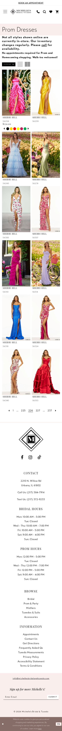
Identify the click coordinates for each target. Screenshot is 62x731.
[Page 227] (38, 410)
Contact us (31, 638)
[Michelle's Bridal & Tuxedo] (20, 12)
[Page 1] (13, 410)
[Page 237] (50, 410)
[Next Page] (55, 410)
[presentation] (16, 93)
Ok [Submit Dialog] (58, 724)
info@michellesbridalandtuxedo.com (31, 678)
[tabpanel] (8, 128)
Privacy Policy (31, 656)
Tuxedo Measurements (31, 652)
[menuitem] (5, 12)
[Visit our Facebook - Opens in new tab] (22, 457)
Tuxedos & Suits (31, 612)
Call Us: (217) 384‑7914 (31, 492)
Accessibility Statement (31, 661)
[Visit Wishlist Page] (51, 12)
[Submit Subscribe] (53, 697)
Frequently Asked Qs (31, 647)
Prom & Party (31, 603)
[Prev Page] (9, 410)
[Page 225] (23, 410)
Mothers (31, 608)
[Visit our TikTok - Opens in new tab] (39, 457)
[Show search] (44, 12)
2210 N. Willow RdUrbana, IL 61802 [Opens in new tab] (31, 483)
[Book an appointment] (31, 3)
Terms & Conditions (31, 665)
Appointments (31, 634)
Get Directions (31, 643)
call (44, 45)
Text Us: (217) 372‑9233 (31, 499)
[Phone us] (38, 12)
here (39, 729)
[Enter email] (31, 697)
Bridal (31, 599)
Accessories (31, 617)
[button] (5, 12)
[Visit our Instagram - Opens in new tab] (30, 457)
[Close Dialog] (3, 724)
